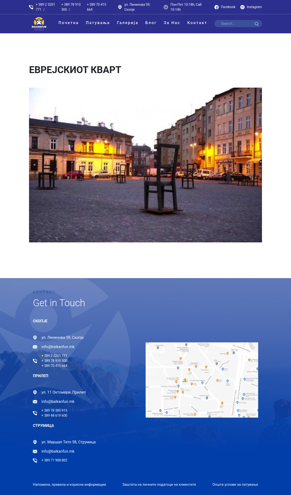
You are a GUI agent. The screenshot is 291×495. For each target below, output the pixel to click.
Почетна (69, 22)
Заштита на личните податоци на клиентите (159, 484)
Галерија (127, 22)
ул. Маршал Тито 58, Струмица (68, 442)
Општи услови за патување (235, 484)
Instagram (251, 7)
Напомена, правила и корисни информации (69, 484)
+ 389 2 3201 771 (45, 7)
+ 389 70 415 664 (96, 7)
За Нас (172, 22)
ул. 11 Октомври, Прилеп (63, 392)
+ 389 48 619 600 (54, 415)
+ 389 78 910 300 (71, 7)
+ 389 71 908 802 (54, 460)
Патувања (98, 22)
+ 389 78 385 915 (54, 410)
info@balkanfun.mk (57, 347)
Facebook (225, 7)
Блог (151, 22)
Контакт (197, 22)
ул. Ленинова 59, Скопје (137, 7)
